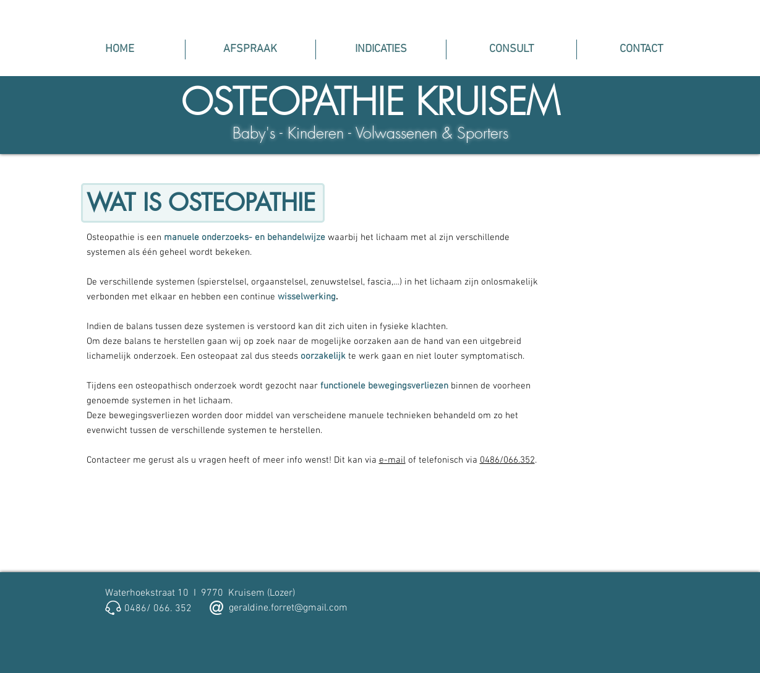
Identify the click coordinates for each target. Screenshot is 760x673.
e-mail (392, 460)
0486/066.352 (507, 460)
